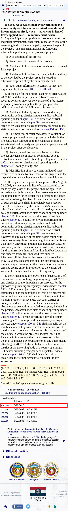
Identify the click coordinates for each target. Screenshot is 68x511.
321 (39, 323)
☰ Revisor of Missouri (12, 2)
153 (62, 129)
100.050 (5, 405)
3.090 (36, 437)
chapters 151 (47, 129)
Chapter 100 (18, 15)
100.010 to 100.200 (41, 89)
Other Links (13, 456)
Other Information (17, 451)
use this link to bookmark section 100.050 (27, 393)
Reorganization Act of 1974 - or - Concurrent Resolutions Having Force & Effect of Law (33, 431)
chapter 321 (34, 122)
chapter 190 (27, 119)
